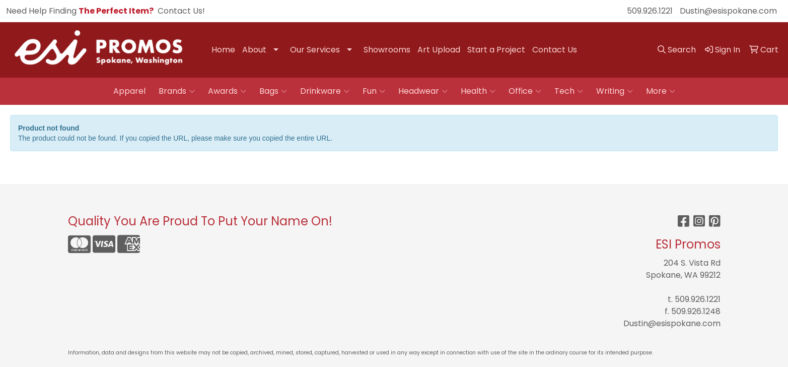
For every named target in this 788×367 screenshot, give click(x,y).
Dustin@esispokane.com (728, 11)
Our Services (315, 49)
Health (478, 91)
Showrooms (387, 49)
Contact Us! (181, 11)
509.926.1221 (650, 11)
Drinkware (324, 91)
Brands (177, 91)
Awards (227, 91)
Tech (568, 91)
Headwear (423, 91)
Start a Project (496, 49)
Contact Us (554, 49)
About (254, 49)
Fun (374, 91)
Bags (273, 91)
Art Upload (438, 49)
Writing (614, 91)
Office (525, 91)
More (660, 91)
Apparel (129, 91)
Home (223, 49)
